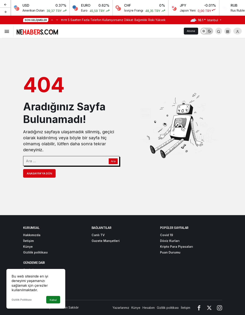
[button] (227, 31)
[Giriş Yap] (237, 31)
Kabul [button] (53, 300)
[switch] (206, 31)
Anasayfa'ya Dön (39, 173)
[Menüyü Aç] (6, 31)
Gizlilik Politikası (22, 299)
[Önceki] (5, 4)
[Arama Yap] (218, 31)
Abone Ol (191, 31)
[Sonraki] (5, 12)
